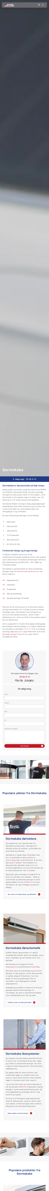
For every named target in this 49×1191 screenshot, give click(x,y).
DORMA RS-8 (23, 1087)
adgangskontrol (11, 967)
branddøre (31, 870)
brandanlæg (34, 967)
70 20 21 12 (31, 479)
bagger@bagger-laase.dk (14, 634)
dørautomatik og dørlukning (27, 571)
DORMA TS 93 (29, 882)
